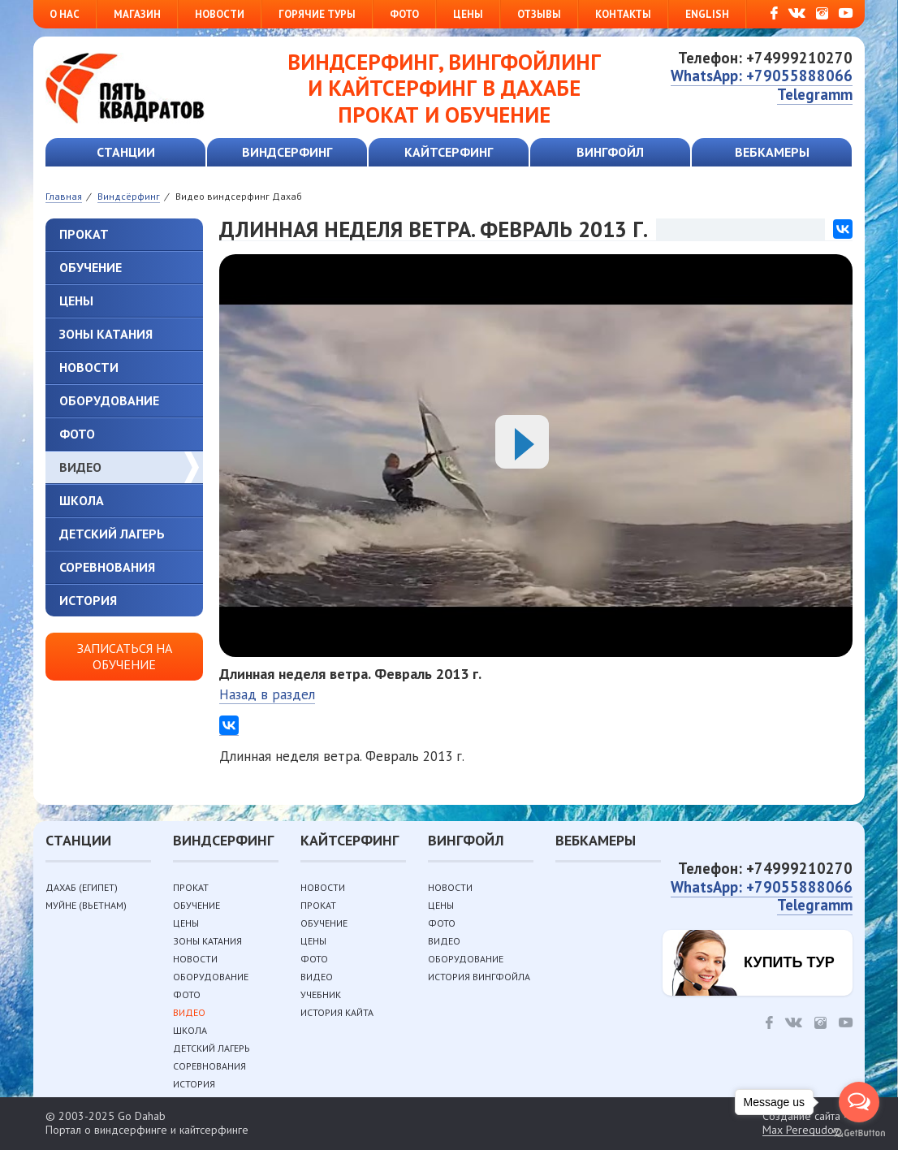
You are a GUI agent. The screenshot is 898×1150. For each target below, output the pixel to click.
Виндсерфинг (287, 152)
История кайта (336, 1012)
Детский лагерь (112, 533)
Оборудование (109, 400)
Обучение (90, 267)
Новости (219, 14)
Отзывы (539, 14)
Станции (126, 152)
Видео (80, 467)
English (707, 14)
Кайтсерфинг (448, 152)
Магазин (137, 14)
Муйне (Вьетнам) (86, 905)
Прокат (84, 234)
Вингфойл (610, 152)
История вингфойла (479, 977)
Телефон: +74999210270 (765, 57)
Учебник (320, 994)
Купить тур (789, 962)
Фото (404, 14)
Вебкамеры (772, 152)
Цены (468, 14)
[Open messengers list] (859, 1102)
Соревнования (107, 567)
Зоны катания (106, 334)
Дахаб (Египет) (81, 887)
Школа (81, 500)
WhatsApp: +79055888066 (762, 75)
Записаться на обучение (124, 656)
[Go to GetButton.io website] (859, 1133)
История (88, 600)
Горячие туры (317, 14)
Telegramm (815, 94)
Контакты (623, 14)
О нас (65, 14)
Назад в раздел (267, 694)
